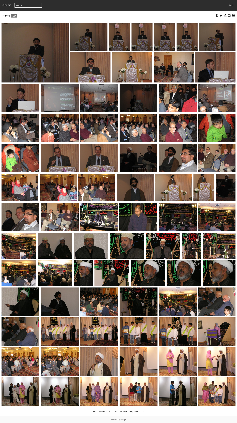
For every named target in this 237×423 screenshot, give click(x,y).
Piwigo (123, 419)
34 (121, 411)
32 (116, 411)
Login (231, 5)
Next (136, 411)
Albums (6, 5)
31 (113, 411)
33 (118, 411)
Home (6, 15)
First (95, 411)
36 (126, 411)
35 (124, 411)
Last (142, 411)
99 (131, 411)
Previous (103, 411)
